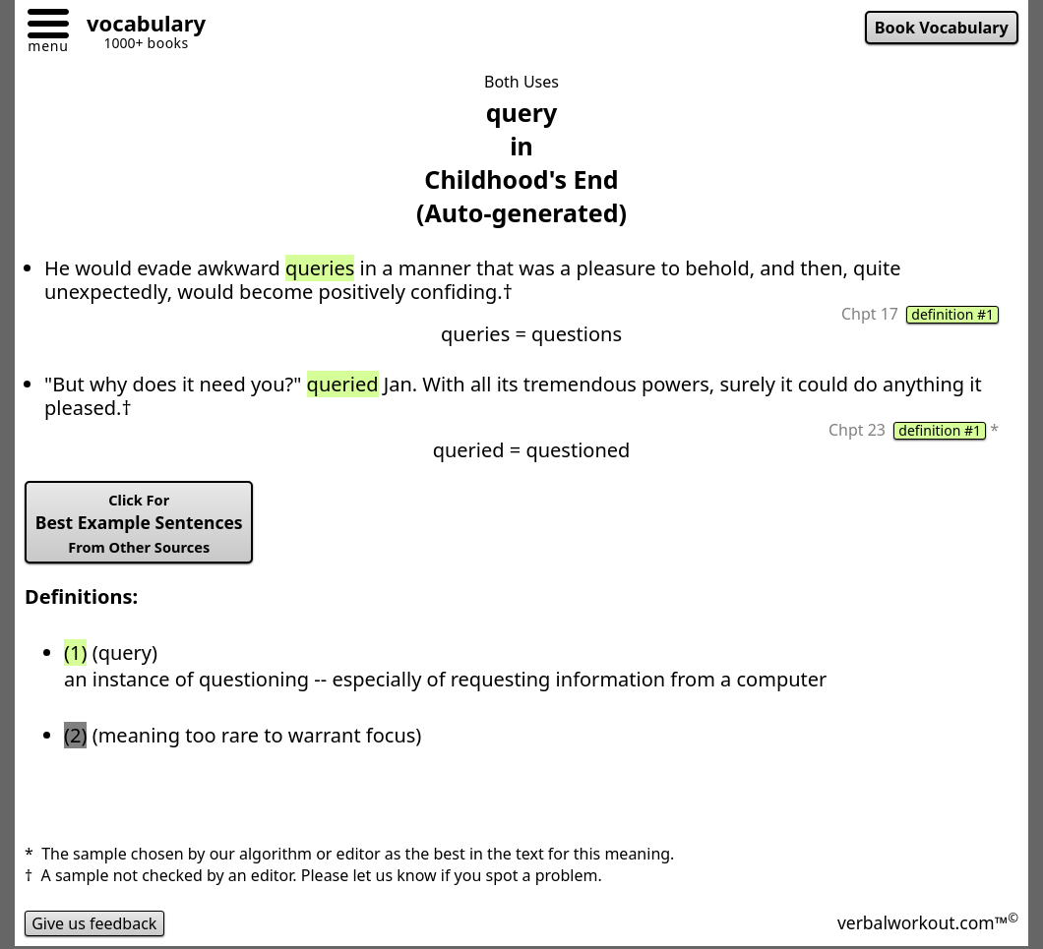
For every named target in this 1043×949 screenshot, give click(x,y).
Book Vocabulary (942, 27)
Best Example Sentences (139, 523)
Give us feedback (94, 923)
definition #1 (952, 315)
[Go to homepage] (139, 26)
